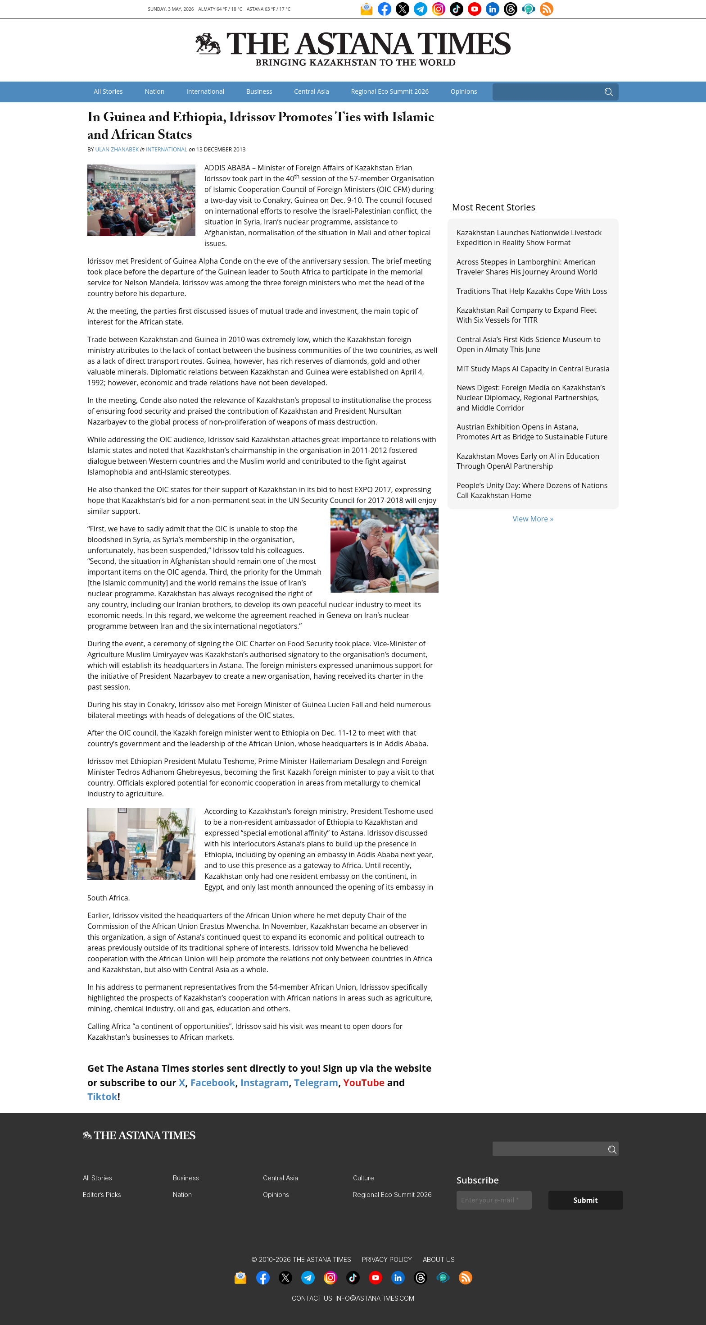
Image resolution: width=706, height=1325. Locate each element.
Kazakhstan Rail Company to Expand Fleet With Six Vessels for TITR (527, 315)
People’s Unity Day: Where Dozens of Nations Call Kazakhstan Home (532, 490)
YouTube (364, 1082)
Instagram (264, 1082)
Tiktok (102, 1096)
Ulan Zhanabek (117, 149)
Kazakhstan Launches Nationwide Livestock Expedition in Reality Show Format (529, 237)
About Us (439, 1259)
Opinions (464, 91)
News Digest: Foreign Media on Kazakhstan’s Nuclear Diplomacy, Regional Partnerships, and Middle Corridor (531, 398)
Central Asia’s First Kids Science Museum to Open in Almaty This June (529, 344)
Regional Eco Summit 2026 (390, 91)
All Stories (108, 91)
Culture (363, 1178)
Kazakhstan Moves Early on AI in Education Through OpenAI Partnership (528, 461)
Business (259, 91)
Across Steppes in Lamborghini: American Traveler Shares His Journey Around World (527, 267)
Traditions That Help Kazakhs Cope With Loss (532, 291)
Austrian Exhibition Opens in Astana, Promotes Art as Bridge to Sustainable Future (532, 432)
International (205, 91)
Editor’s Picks (102, 1194)
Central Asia (311, 91)
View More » (533, 519)
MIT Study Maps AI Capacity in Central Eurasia (533, 369)
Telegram (316, 1082)
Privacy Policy (387, 1259)
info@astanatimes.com (374, 1298)
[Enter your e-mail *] (494, 1200)
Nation (154, 91)
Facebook (212, 1082)
